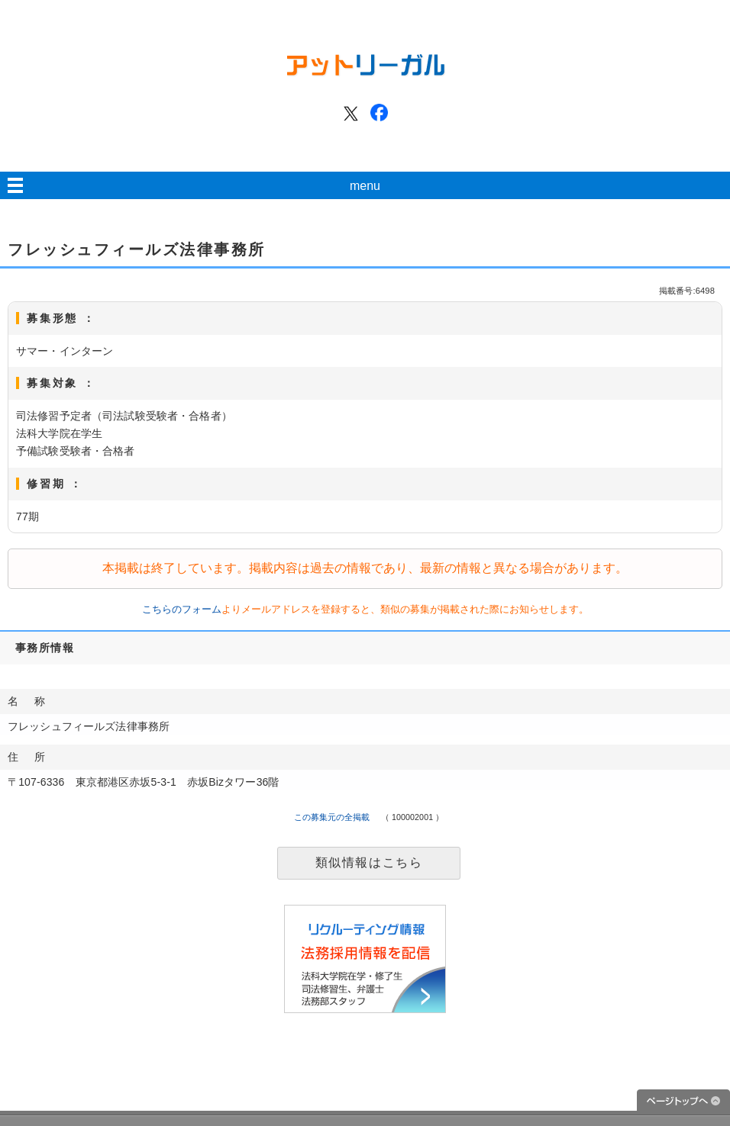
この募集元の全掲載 (332, 817)
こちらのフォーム (181, 609)
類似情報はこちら (369, 862)
